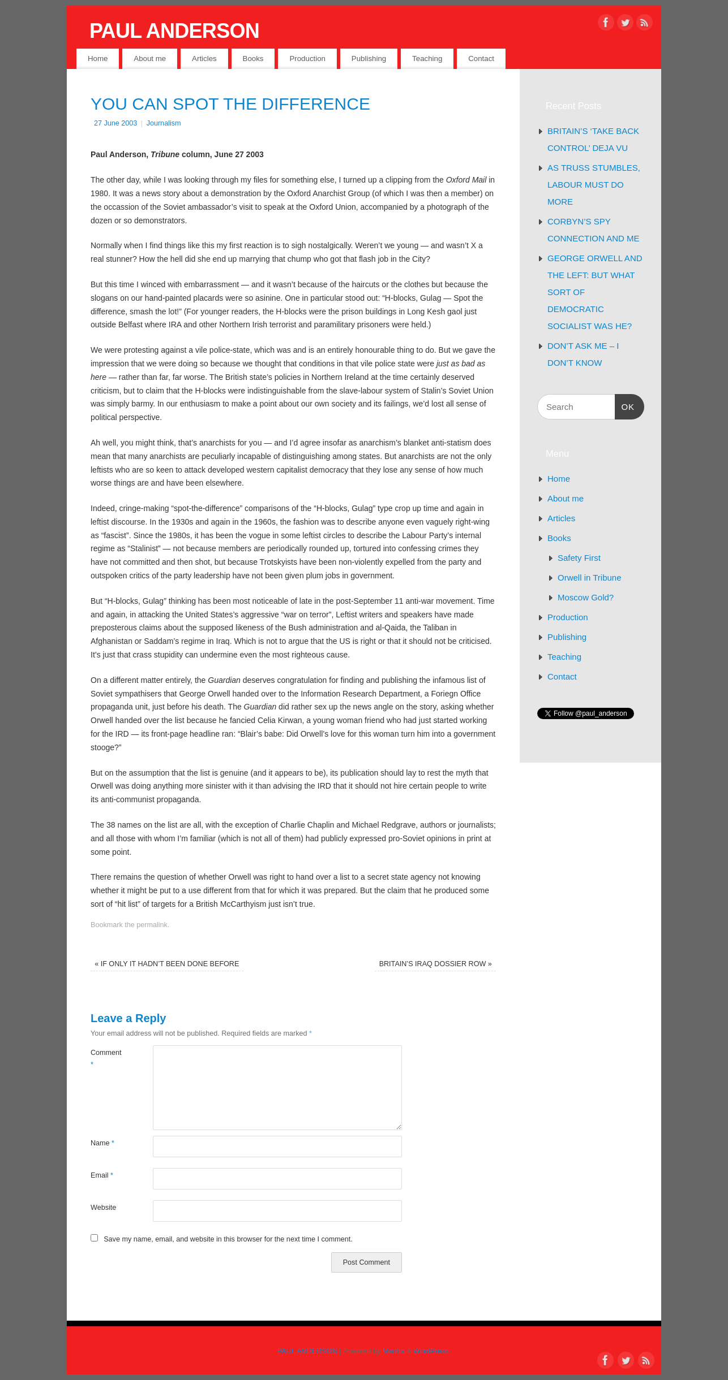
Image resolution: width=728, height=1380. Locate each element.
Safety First (579, 558)
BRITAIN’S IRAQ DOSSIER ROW (435, 964)
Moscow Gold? (586, 597)
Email (102, 1175)
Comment (106, 1058)
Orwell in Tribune (590, 577)
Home (98, 58)
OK (625, 405)
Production (307, 58)
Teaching (427, 58)
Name (102, 1143)
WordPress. (432, 1351)
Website (103, 1208)
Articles (204, 58)
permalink (152, 925)
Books (253, 58)
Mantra (394, 1351)
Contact (481, 58)
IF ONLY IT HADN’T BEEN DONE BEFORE (167, 964)
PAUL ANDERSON (174, 30)
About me (150, 58)
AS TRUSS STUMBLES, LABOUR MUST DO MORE (593, 184)
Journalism (164, 123)
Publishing (369, 58)
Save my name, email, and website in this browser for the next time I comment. (228, 1239)
